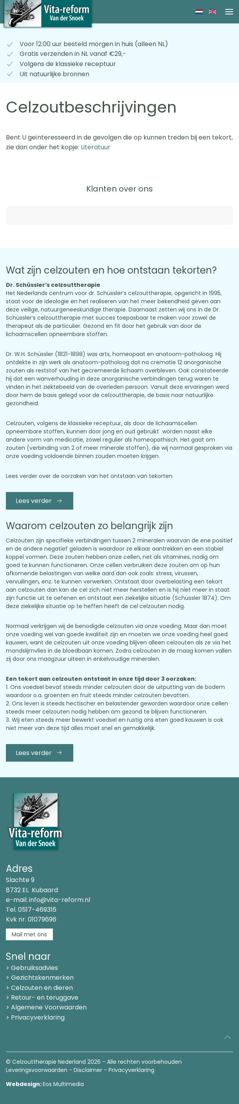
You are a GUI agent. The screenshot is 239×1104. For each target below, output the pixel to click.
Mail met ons (29, 934)
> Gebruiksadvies (32, 967)
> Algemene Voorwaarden (46, 1007)
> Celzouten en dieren (39, 987)
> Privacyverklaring (35, 1017)
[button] (229, 11)
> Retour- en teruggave (42, 997)
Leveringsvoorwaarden (36, 1070)
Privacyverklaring (131, 1070)
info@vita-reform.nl (59, 899)
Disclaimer (88, 1070)
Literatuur (94, 147)
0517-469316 (37, 909)
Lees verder (39, 500)
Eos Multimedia (63, 1084)
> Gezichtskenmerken (40, 977)
